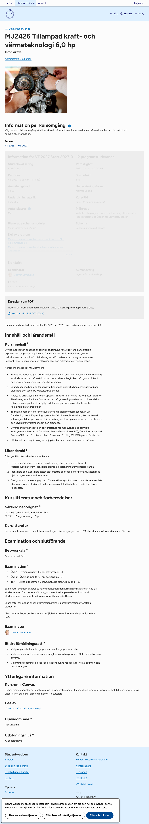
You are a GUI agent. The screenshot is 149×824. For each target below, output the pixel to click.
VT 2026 (9, 145)
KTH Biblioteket (84, 784)
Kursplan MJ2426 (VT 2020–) (28, 313)
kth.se (10, 3)
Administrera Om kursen (18, 58)
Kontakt (9, 778)
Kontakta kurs (83, 765)
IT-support (81, 771)
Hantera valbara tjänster (23, 815)
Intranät (42, 3)
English (128, 13)
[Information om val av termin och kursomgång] (69, 126)
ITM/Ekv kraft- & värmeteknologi (23, 708)
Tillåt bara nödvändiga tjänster (63, 815)
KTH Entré (81, 778)
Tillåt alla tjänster (100, 815)
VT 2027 (23, 145)
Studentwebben (26, 3)
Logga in (138, 3)
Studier (9, 759)
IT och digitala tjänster (17, 771)
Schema (9, 792)
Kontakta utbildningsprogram (92, 759)
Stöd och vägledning (16, 765)
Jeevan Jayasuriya (21, 632)
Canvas (9, 798)
